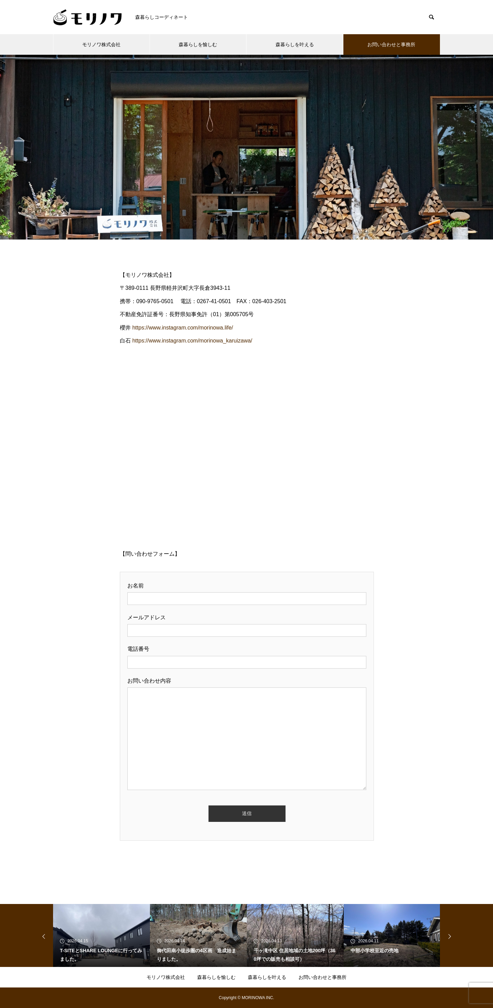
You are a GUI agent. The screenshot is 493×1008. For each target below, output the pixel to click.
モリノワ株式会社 (101, 44)
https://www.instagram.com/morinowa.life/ (182, 328)
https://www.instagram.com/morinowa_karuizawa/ (192, 341)
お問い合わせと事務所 (391, 44)
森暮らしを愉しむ (198, 44)
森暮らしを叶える (295, 44)
